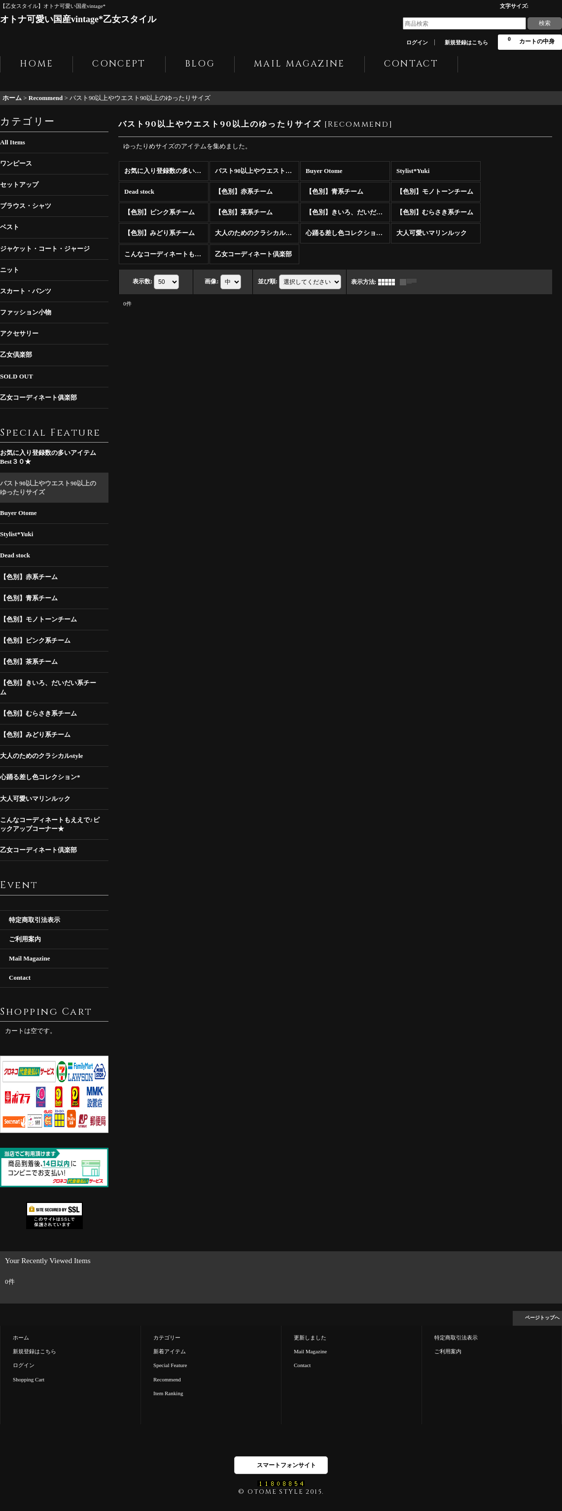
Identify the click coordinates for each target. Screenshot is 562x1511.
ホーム (21, 1337)
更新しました (310, 1337)
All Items (12, 142)
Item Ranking (168, 1393)
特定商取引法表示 (34, 920)
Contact (20, 977)
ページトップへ (542, 1317)
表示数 (142, 280)
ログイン (417, 42)
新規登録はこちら (466, 42)
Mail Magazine (29, 958)
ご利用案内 (25, 939)
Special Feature (170, 1365)
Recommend (167, 1379)
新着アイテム (169, 1351)
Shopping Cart (28, 1379)
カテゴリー (166, 1337)
